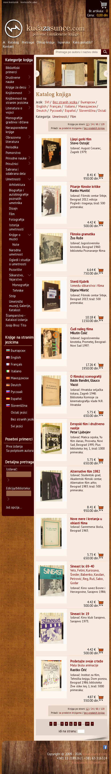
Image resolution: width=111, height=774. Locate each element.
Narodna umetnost (16, 252)
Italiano (69, 106)
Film (73, 116)
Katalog (13, 42)
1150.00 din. (90, 319)
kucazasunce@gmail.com (89, 762)
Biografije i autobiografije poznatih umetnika (19, 196)
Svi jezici (17, 426)
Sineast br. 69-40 (82, 566)
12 (87, 124)
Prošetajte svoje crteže (86, 661)
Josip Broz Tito (16, 325)
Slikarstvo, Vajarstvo (16, 277)
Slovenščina (87, 110)
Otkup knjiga (46, 42)
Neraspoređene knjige (16, 130)
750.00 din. (91, 271)
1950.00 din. (90, 366)
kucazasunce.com (95, 754)
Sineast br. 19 (79, 614)
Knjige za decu (16, 87)
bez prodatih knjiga (94, 128)
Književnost (14, 93)
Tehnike (17, 290)
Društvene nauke (13, 79)
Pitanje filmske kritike (85, 187)
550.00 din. (91, 699)
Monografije (20, 285)
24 (92, 124)
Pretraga (28, 42)
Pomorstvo (13, 153)
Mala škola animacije (84, 665)
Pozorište (15, 269)
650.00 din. (91, 414)
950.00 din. (91, 177)
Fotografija (16, 219)
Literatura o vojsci (14, 110)
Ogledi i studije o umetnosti (19, 262)
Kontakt (8, 46)
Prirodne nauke (16, 158)
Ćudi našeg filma (81, 329)
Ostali (102, 110)
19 (87, 723)
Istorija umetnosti (16, 227)
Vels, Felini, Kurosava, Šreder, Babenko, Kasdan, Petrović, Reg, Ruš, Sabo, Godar (87, 576)
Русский (56, 110)
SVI (47, 102)
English (42, 106)
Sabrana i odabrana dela (15, 171)
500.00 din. (91, 224)
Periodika (12, 147)
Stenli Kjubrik (79, 281)
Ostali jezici (19, 412)
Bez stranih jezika (65, 102)
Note (15, 244)
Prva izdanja (14, 446)
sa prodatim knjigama (70, 128)
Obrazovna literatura (13, 139)
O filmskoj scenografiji (85, 376)
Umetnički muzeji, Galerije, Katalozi (20, 305)
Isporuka (64, 42)
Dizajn (13, 208)
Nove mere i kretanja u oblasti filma (86, 521)
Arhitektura (17, 185)
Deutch (42, 110)
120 (103, 124)
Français (55, 106)
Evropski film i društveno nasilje (87, 426)
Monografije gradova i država (17, 120)
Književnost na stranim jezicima (17, 100)
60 (97, 124)
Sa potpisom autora (19, 450)
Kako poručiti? (83, 42)
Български (88, 102)
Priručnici (12, 164)
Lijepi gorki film (80, 139)
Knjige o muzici (14, 237)
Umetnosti (60, 116)
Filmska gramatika (82, 234)
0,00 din (102, 15)
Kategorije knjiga (19, 59)
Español (70, 110)
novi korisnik (10, 2)
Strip (12, 296)
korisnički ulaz (29, 2)
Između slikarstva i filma (87, 285)
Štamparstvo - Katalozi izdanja (16, 317)
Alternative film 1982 (85, 471)
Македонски (87, 106)
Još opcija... (14, 507)
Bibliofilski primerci (13, 70)
